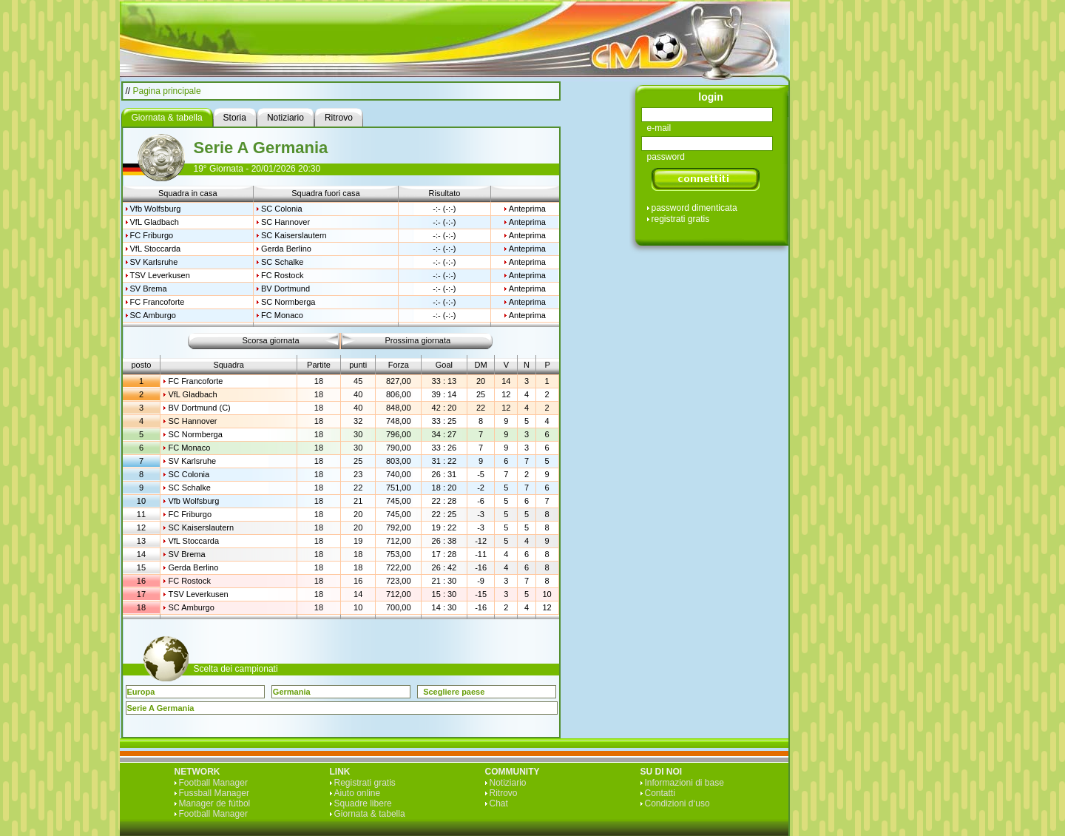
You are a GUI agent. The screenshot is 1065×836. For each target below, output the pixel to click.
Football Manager (213, 783)
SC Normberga (288, 301)
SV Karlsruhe (154, 261)
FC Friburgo (152, 235)
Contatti (660, 793)
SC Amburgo (153, 315)
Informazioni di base (684, 783)
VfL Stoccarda (155, 248)
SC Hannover (285, 222)
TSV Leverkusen (160, 275)
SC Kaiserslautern (294, 235)
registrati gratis (681, 219)
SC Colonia (281, 208)
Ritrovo (504, 793)
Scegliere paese (453, 691)
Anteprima (527, 208)
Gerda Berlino (286, 248)
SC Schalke (282, 261)
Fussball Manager (214, 793)
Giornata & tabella (369, 814)
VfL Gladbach (154, 222)
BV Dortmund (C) (199, 407)
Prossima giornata (418, 340)
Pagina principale (167, 91)
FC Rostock (282, 275)
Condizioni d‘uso (677, 803)
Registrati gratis (365, 783)
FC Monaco (282, 315)
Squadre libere (363, 803)
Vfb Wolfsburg (155, 208)
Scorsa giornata (270, 340)
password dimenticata (694, 208)
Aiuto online (357, 793)
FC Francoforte (157, 301)
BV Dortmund (285, 288)
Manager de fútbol (215, 803)
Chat (499, 803)
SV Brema (148, 288)
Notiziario (508, 783)
